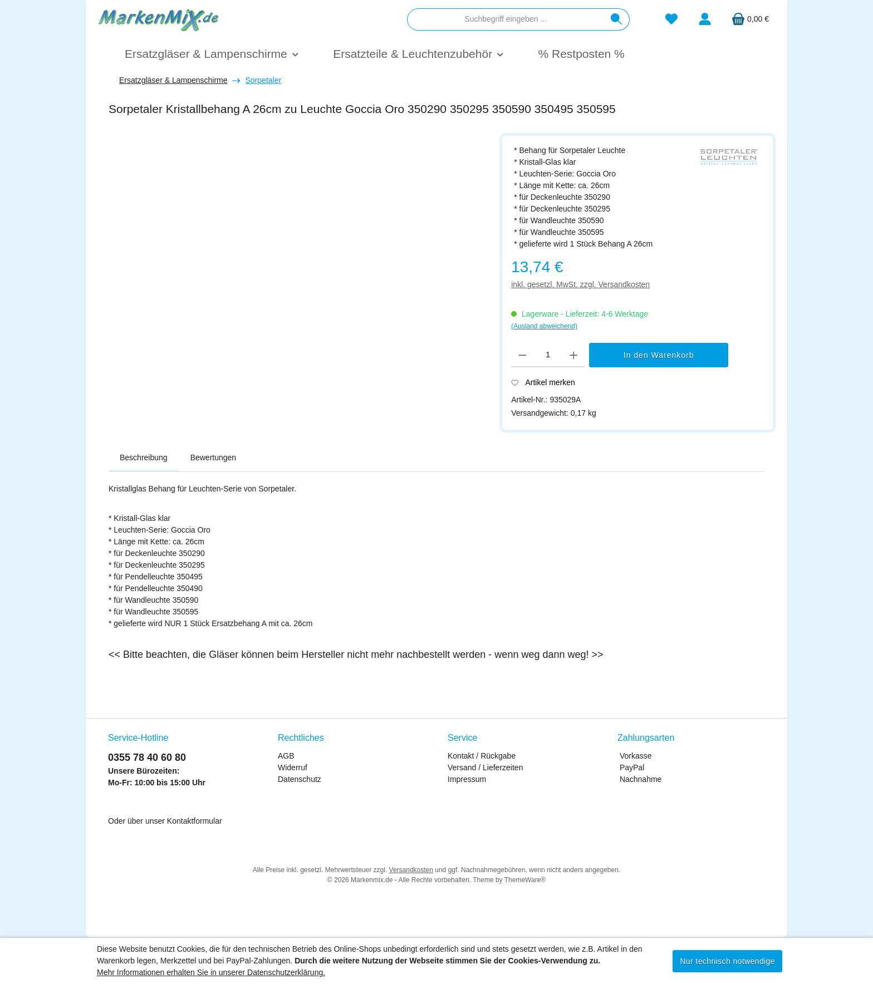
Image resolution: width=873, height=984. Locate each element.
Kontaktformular (194, 820)
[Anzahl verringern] (522, 355)
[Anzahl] (548, 355)
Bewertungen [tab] (213, 457)
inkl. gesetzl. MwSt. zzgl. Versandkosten (580, 284)
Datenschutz (299, 779)
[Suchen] (617, 19)
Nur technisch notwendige (727, 961)
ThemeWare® (525, 880)
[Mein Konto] (705, 19)
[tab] (144, 458)
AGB (286, 755)
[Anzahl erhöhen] (573, 355)
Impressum (467, 779)
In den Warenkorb (659, 355)
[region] (298, 265)
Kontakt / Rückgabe (482, 755)
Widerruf (292, 767)
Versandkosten (411, 870)
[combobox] (505, 19)
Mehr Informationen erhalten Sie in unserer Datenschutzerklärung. (211, 972)
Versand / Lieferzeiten (485, 767)
